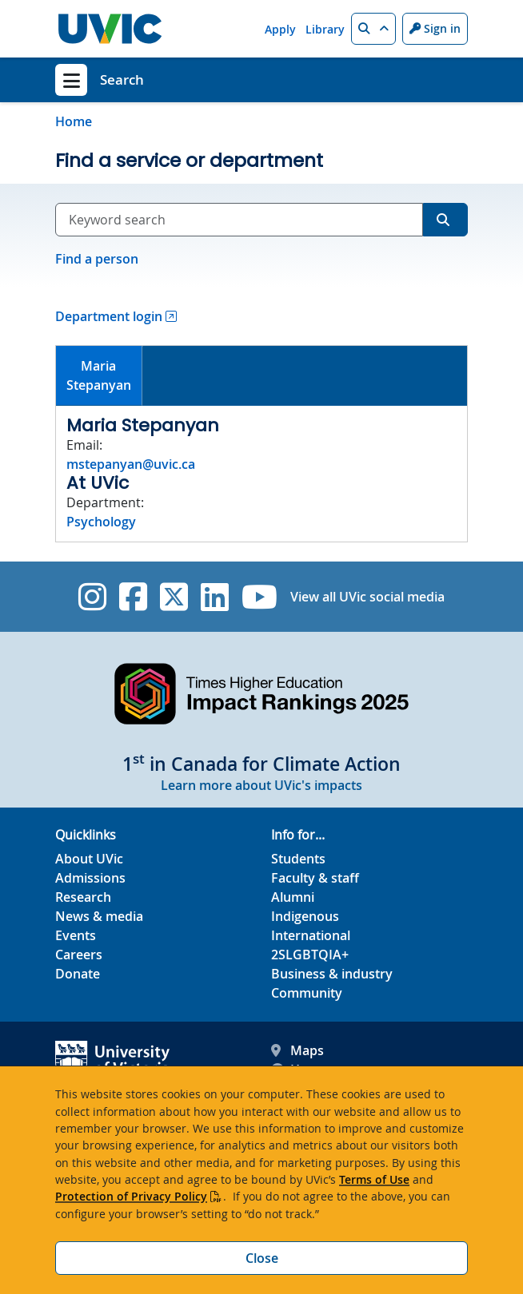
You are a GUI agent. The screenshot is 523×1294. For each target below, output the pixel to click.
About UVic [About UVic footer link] (89, 858)
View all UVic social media (367, 596)
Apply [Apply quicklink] (280, 29)
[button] (373, 29)
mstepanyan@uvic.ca (130, 464)
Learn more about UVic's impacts (261, 785)
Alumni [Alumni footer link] (292, 897)
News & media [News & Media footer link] (99, 916)
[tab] (99, 376)
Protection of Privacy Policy (131, 1196)
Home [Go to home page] (73, 121)
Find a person (96, 259)
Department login (108, 316)
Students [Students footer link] (298, 858)
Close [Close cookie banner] (262, 1258)
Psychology (101, 521)
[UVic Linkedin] (215, 597)
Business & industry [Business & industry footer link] (332, 973)
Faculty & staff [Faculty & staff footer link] (315, 878)
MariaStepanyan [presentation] (98, 375)
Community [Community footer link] (306, 993)
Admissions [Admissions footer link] (90, 878)
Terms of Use (374, 1179)
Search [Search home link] (122, 79)
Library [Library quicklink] (325, 29)
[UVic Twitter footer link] (174, 597)
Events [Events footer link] (75, 935)
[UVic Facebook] (133, 597)
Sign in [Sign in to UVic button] (435, 28)
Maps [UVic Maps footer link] (297, 1050)
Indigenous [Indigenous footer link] (305, 916)
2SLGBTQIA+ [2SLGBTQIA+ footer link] (310, 954)
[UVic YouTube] (259, 597)
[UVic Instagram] (92, 597)
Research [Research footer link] (83, 897)
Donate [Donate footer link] (77, 973)
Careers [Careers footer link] (78, 954)
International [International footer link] (310, 935)
